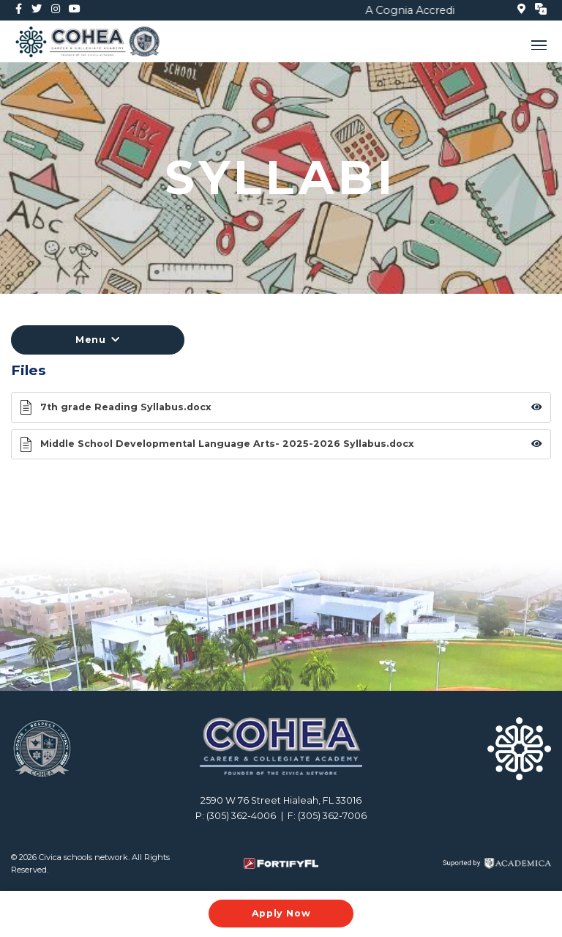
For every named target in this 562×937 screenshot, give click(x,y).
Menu (97, 339)
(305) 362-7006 (332, 815)
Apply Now (281, 913)
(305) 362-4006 (241, 815)
